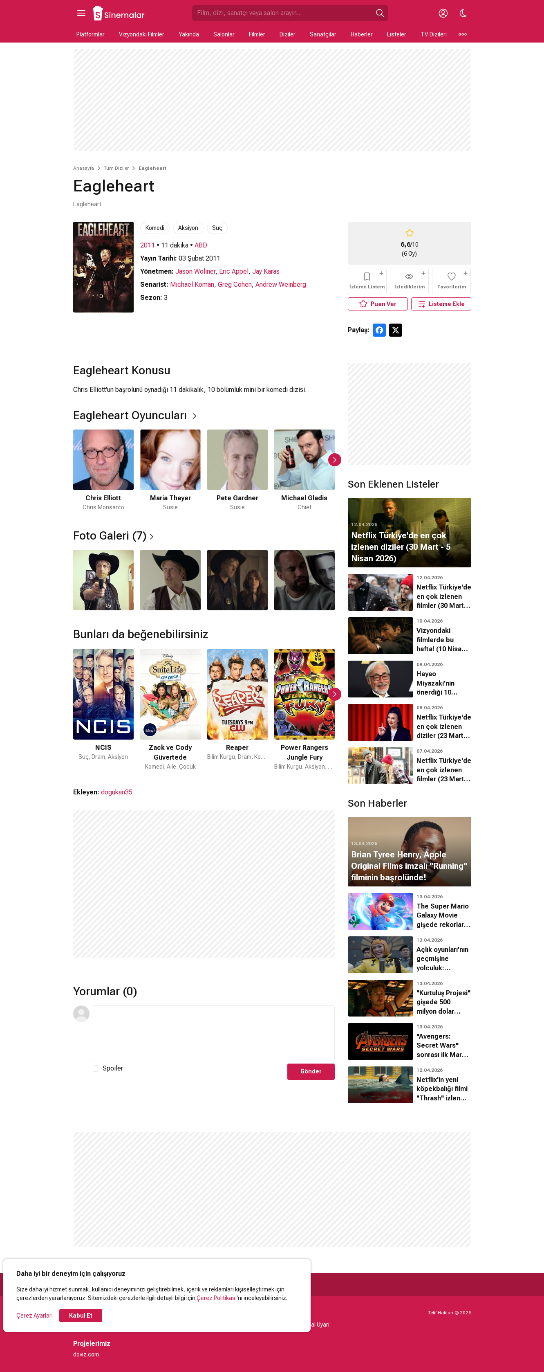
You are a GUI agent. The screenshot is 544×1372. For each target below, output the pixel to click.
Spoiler (113, 1068)
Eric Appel (233, 271)
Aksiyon (188, 228)
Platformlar (90, 34)
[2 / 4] (170, 580)
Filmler (257, 34)
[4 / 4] (304, 580)
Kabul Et (80, 1315)
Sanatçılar (323, 34)
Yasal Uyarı (315, 1324)
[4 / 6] (304, 471)
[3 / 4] (237, 580)
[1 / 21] (103, 710)
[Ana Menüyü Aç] (81, 13)
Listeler (396, 34)
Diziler (288, 34)
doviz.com (86, 1354)
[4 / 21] (304, 710)
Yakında (189, 34)
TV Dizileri (434, 34)
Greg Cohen (235, 284)
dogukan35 (116, 792)
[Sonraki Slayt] (334, 459)
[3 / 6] (237, 471)
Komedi (155, 228)
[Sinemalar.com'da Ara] (282, 13)
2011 (147, 245)
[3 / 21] (237, 710)
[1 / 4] (103, 580)
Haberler (362, 34)
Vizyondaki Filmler (141, 34)
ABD (201, 245)
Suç (217, 228)
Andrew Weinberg (280, 284)
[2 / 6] (170, 471)
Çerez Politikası (217, 1298)
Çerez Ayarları (34, 1315)
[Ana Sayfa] (119, 13)
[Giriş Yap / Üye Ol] (443, 13)
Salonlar (224, 34)
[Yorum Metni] (214, 1032)
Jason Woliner (195, 271)
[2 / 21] (170, 710)
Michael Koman (192, 284)
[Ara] (380, 13)
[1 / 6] (103, 471)
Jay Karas (266, 271)
